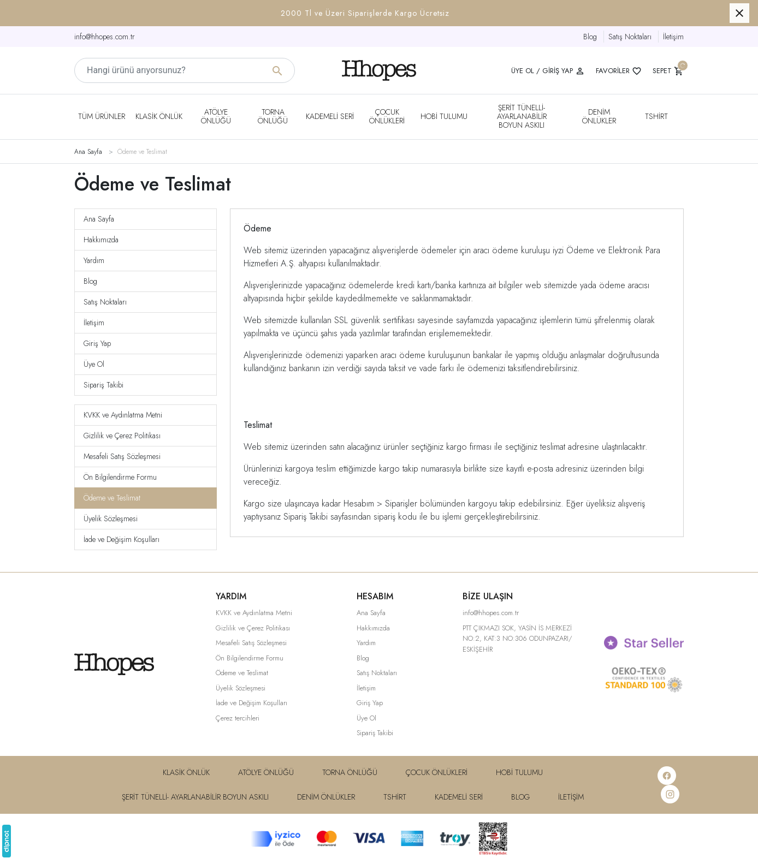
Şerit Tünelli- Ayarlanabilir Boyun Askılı (522, 116)
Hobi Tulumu (444, 116)
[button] (379, 13)
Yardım (94, 260)
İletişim (673, 36)
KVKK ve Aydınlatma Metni (123, 414)
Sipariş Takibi (103, 384)
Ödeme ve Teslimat (112, 497)
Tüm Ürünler (101, 116)
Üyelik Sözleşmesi (111, 518)
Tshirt (656, 116)
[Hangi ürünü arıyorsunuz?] (184, 70)
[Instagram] (670, 794)
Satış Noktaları (630, 36)
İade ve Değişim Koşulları (121, 539)
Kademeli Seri (330, 116)
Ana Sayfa (99, 218)
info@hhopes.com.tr (104, 36)
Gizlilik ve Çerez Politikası (122, 435)
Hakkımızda (101, 239)
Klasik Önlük (158, 116)
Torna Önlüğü (273, 116)
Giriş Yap (97, 343)
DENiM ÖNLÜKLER (599, 116)
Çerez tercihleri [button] (237, 718)
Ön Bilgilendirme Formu (120, 477)
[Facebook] (667, 775)
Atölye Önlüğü (216, 116)
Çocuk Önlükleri (387, 116)
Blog (590, 36)
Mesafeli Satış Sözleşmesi (122, 456)
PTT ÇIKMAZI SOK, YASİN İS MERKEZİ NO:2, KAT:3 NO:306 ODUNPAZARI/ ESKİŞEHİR (517, 638)
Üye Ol (94, 364)
